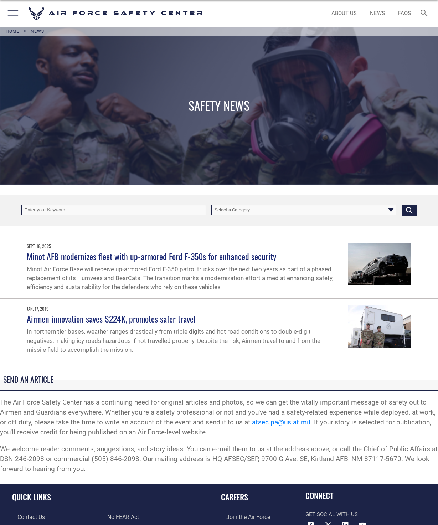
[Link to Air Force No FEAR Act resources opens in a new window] (122, 517)
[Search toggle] (425, 13)
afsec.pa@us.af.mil (281, 422)
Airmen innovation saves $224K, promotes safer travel (111, 318)
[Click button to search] (409, 210)
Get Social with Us (331, 514)
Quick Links (31, 497)
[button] (11, 13)
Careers (234, 497)
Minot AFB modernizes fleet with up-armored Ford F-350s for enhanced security (151, 256)
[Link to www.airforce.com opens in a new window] (242, 517)
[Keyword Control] (113, 210)
